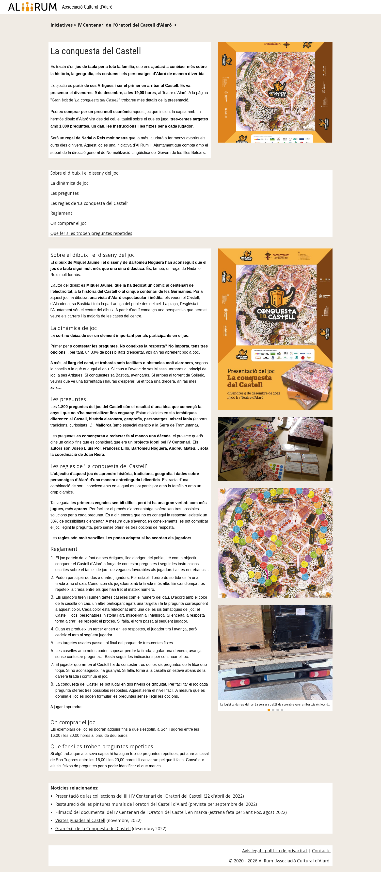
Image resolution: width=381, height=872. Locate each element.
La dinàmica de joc (69, 183)
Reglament (61, 213)
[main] (190, 25)
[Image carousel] (275, 658)
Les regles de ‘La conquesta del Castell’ (89, 203)
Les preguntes (64, 193)
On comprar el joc (68, 223)
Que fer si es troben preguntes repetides (91, 233)
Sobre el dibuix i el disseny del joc (84, 173)
